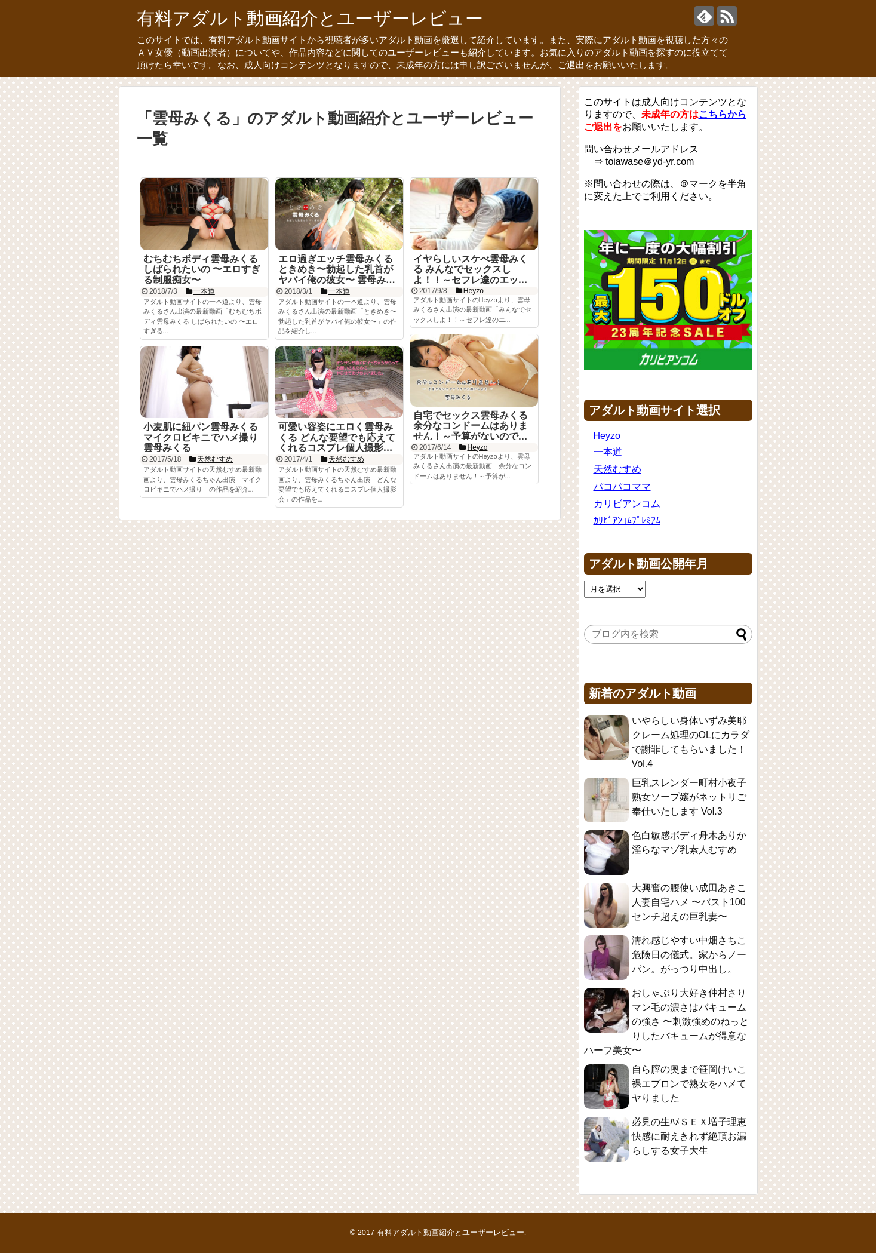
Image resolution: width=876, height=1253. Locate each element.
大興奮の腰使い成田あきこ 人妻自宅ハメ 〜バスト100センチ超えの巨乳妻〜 (689, 902)
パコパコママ (622, 486)
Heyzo (607, 436)
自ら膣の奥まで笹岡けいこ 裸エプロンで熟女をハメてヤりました (689, 1083)
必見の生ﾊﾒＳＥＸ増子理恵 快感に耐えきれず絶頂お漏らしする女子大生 (689, 1136)
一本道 (608, 452)
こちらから (722, 114)
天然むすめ (617, 469)
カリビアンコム (627, 504)
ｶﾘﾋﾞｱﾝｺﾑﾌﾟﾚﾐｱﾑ (627, 520)
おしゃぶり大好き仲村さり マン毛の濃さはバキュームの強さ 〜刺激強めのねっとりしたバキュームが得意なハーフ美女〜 (666, 1021)
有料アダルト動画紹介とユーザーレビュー (310, 18)
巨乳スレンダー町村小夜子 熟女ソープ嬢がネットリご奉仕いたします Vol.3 (689, 797)
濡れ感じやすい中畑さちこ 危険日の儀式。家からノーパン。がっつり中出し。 (689, 954)
